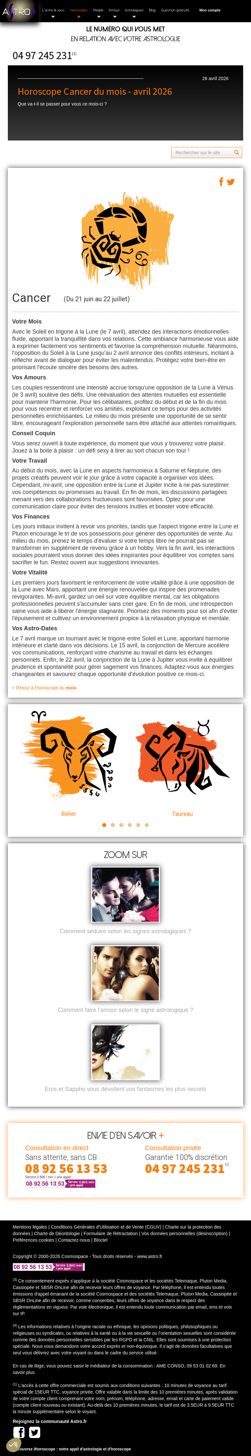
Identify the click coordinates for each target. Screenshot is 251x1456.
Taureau (182, 764)
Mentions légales (30, 1227)
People (98, 13)
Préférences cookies (33, 1240)
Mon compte (210, 10)
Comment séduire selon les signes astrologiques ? (125, 931)
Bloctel (101, 1240)
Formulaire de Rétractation (111, 1233)
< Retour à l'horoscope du (44, 687)
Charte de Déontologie (57, 1233)
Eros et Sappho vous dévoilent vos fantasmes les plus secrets (125, 1089)
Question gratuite (175, 10)
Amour (114, 13)
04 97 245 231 (42, 55)
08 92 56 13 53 (66, 1168)
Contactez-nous (74, 1240)
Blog (152, 10)
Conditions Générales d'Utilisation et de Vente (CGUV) (106, 1227)
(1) (74, 53)
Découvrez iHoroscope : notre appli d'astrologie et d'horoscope (72, 1449)
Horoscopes (79, 13)
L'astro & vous (53, 13)
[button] (14, 1445)
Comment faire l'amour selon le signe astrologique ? (125, 1010)
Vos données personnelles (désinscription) (184, 1233)
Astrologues (134, 13)
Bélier (68, 764)
